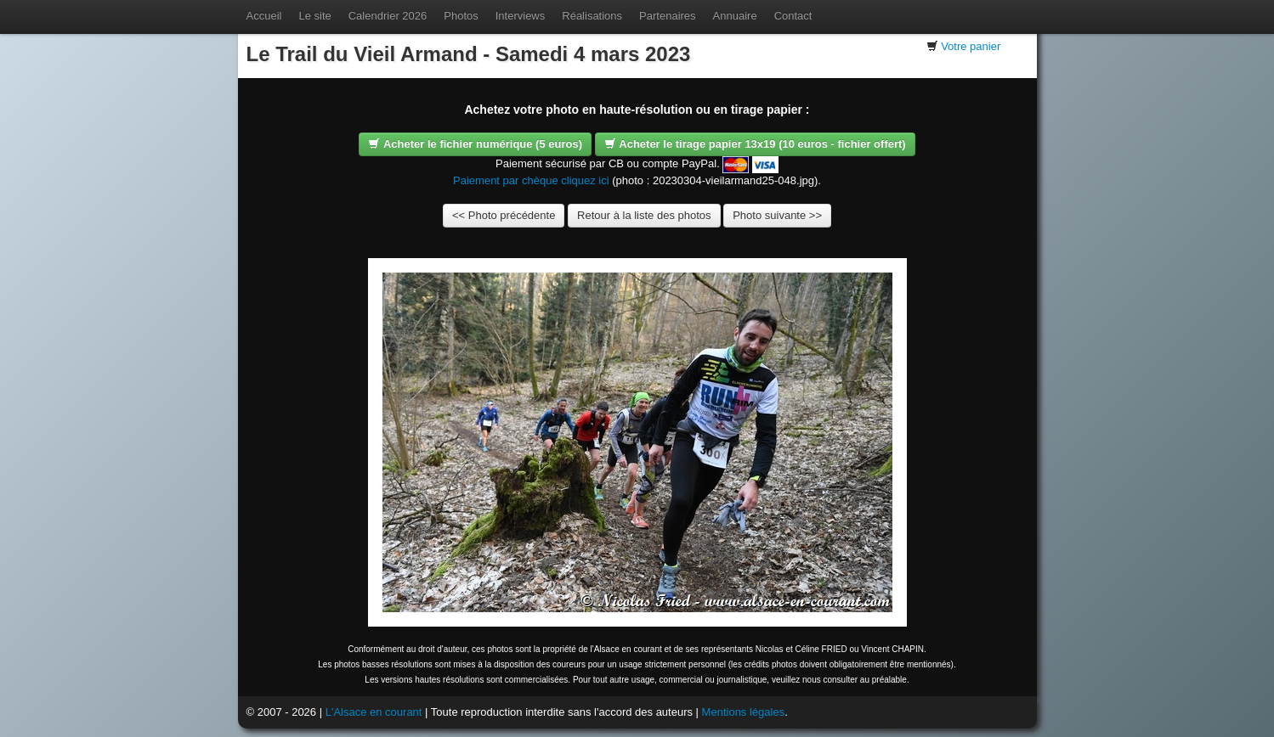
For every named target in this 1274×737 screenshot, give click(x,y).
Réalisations (592, 15)
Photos (461, 15)
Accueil (264, 15)
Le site (314, 15)
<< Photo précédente (503, 215)
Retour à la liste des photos (644, 215)
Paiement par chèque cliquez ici (531, 180)
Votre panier (970, 46)
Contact (793, 15)
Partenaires (667, 15)
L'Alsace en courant (374, 712)
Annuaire (735, 15)
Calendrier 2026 (387, 15)
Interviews (520, 15)
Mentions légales (743, 712)
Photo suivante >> (777, 215)
